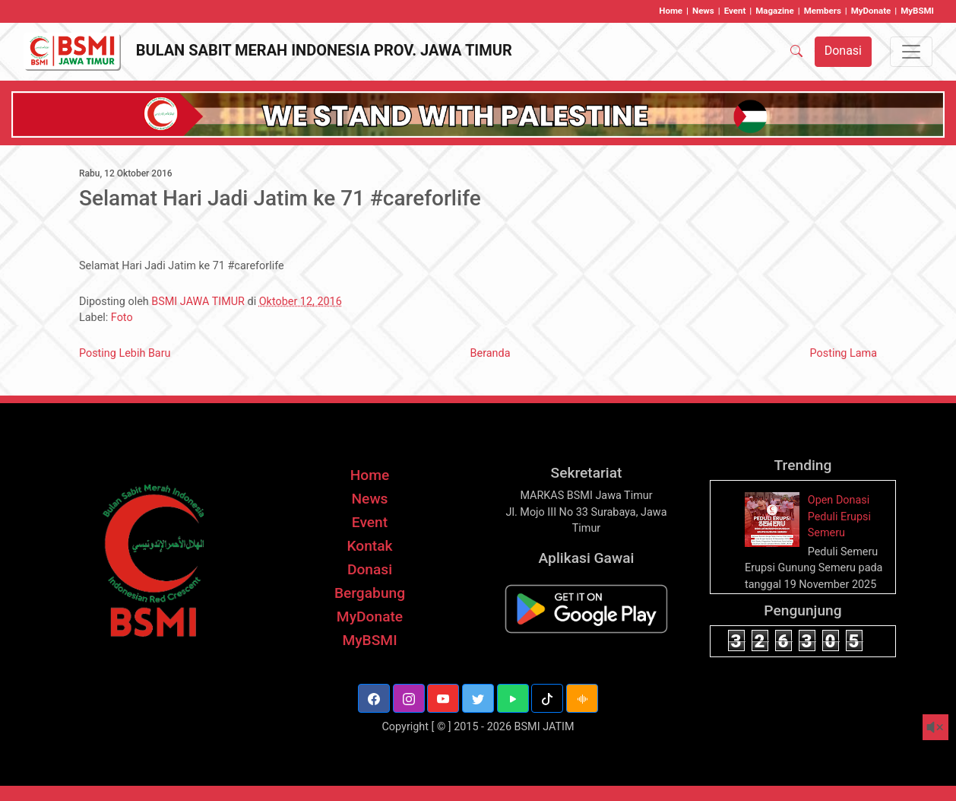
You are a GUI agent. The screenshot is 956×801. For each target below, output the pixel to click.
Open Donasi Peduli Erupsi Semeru (839, 516)
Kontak (369, 546)
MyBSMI (917, 10)
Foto (122, 317)
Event (735, 10)
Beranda (490, 353)
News (703, 10)
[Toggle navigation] (911, 52)
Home (670, 10)
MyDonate (871, 10)
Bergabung (369, 593)
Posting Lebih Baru (125, 353)
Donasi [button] (843, 50)
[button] (374, 698)
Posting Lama (843, 353)
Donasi (369, 569)
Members (822, 10)
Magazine (774, 10)
